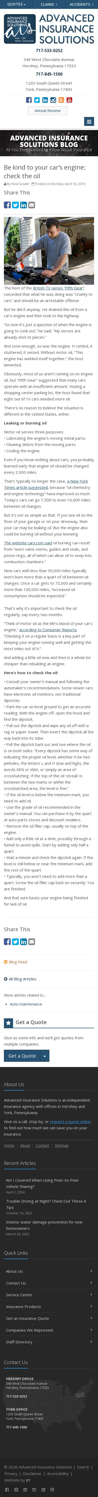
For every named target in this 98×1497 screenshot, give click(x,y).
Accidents (82, 4)
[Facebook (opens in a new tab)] (29, 99)
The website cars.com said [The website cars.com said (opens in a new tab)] (28, 542)
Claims (49, 4)
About (25, 1145)
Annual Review (48, 110)
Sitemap (62, 1145)
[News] (61, 99)
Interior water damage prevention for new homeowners (49, 1228)
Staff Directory (49, 1341)
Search (83, 1467)
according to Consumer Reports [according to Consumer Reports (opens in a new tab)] (48, 629)
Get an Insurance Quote (49, 1318)
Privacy (11, 1473)
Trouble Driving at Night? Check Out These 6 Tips (49, 1207)
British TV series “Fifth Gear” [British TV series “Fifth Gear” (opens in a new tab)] (58, 288)
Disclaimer (32, 1473)
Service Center (49, 1294)
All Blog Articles (20, 978)
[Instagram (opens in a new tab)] (53, 99)
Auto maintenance (26, 1004)
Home (9, 1145)
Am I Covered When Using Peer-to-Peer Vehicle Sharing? (49, 1186)
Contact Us (49, 1283)
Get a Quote (22, 1056)
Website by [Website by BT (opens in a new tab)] (17, 1480)
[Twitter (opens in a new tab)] (37, 99)
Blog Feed (15, 961)
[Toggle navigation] (89, 121)
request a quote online (70, 1121)
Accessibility (58, 1473)
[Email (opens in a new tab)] (31, 204)
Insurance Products (49, 1306)
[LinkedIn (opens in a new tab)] (45, 99)
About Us (49, 1271)
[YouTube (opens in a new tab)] (69, 99)
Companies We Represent (49, 1330)
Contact (42, 1145)
